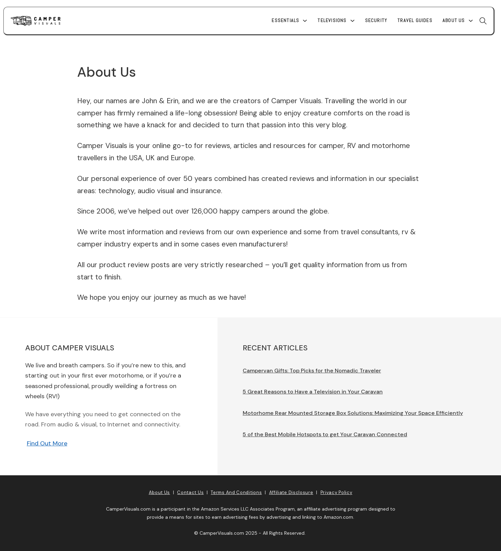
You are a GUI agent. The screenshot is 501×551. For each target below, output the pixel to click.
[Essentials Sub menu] (305, 20)
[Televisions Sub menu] (352, 20)
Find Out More (47, 443)
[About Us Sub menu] (470, 20)
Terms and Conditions (236, 492)
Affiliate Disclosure (291, 492)
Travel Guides (414, 20)
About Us (454, 20)
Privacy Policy (336, 492)
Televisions (331, 20)
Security (376, 20)
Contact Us (190, 492)
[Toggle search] (483, 20)
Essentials (285, 20)
